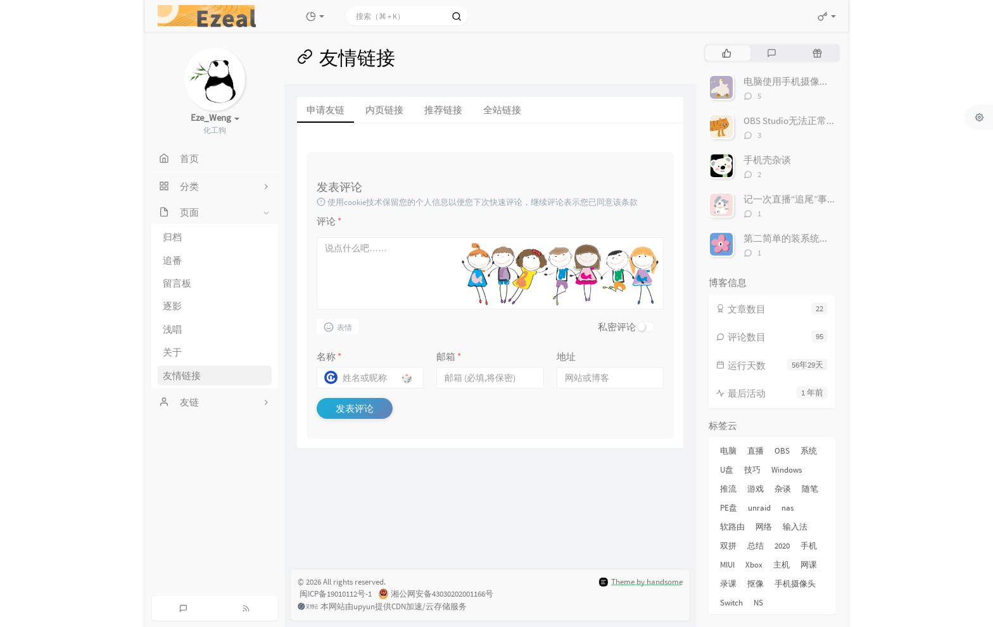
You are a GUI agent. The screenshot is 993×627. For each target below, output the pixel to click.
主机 (781, 564)
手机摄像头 (795, 583)
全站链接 (502, 110)
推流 (728, 488)
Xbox (753, 564)
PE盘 (728, 507)
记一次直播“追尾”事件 (790, 199)
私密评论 (617, 327)
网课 (808, 564)
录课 (728, 583)
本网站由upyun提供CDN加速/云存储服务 (382, 607)
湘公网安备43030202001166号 (435, 594)
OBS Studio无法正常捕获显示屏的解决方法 (832, 121)
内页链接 (384, 110)
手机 (808, 545)
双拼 (728, 545)
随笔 (810, 488)
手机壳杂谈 (767, 160)
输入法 (795, 526)
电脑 (728, 450)
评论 (329, 221)
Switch (731, 602)
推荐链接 (443, 110)
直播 (755, 450)
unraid (759, 507)
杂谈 (783, 488)
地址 (566, 357)
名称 (329, 357)
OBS (782, 450)
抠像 (755, 583)
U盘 (726, 469)
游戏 (755, 488)
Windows (786, 469)
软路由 (732, 526)
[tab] (726, 53)
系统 (808, 450)
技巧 (752, 469)
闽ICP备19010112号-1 (335, 593)
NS (758, 602)
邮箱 (448, 357)
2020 (782, 545)
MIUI (727, 564)
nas (787, 507)
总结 (755, 545)
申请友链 (326, 110)
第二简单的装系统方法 (790, 238)
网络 (764, 526)
